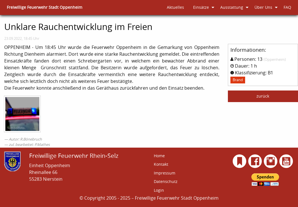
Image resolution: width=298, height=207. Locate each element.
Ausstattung (231, 7)
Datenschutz (166, 181)
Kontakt (161, 164)
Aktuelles (175, 7)
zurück (262, 96)
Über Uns (263, 7)
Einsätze (201, 7)
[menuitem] (44, 7)
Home (159, 155)
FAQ (287, 7)
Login (159, 190)
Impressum (164, 173)
